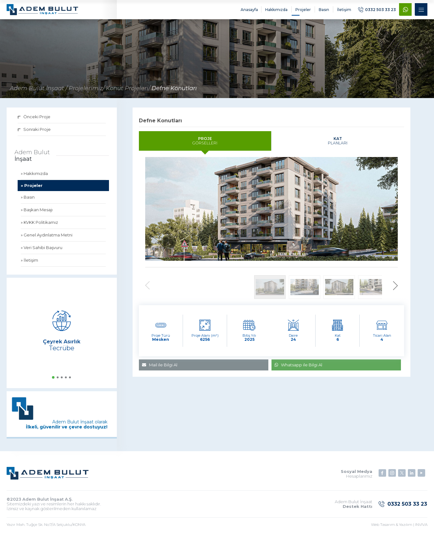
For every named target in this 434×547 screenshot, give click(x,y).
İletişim (343, 11)
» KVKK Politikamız (39, 226)
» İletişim (29, 264)
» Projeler (32, 189)
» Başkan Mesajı (37, 214)
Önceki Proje (34, 121)
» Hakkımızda (34, 177)
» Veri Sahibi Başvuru (41, 251)
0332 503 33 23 (376, 12)
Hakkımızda (276, 11)
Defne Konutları (174, 92)
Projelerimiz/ (87, 92)
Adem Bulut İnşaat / (38, 92)
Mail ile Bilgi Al (159, 378)
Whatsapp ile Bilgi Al (298, 378)
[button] (53, 382)
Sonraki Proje (34, 133)
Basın (323, 11)
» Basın (28, 201)
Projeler (302, 11)
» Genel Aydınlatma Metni (46, 239)
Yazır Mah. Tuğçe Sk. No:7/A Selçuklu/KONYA (46, 529)
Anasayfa (248, 11)
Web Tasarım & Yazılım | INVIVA (399, 529)
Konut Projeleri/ (128, 92)
